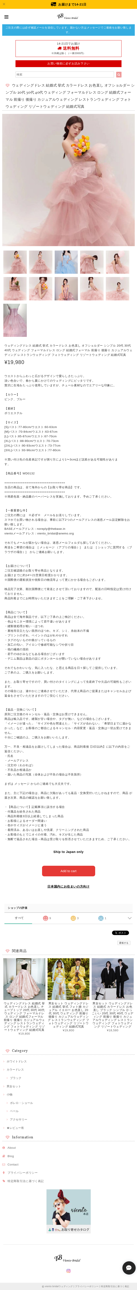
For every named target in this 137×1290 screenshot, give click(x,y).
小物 (9, 1094)
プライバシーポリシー (23, 1172)
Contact (13, 1164)
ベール (14, 1111)
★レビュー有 (15, 1127)
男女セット (14, 1086)
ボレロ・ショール (21, 1102)
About (12, 1147)
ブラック (15, 1077)
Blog (11, 1156)
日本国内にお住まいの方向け (68, 886)
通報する (124, 942)
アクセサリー (18, 1119)
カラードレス (15, 1069)
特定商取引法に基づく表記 (26, 1180)
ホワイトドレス (17, 1061)
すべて (19, 917)
